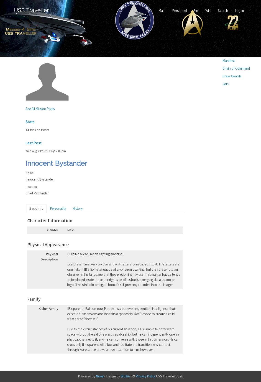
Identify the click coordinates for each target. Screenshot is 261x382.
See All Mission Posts (40, 109)
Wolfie (125, 376)
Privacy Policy (146, 376)
